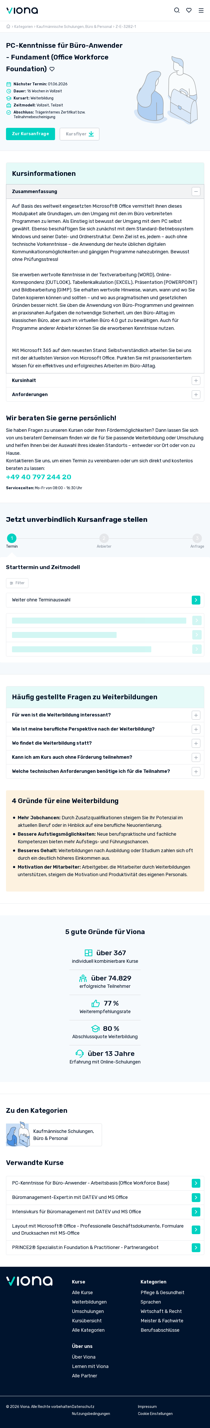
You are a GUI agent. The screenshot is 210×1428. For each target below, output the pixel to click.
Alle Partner (84, 1376)
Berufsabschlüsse (160, 1330)
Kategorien (23, 27)
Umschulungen (88, 1311)
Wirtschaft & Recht (161, 1311)
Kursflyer (80, 133)
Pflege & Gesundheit (162, 1292)
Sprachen (151, 1302)
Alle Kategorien (88, 1330)
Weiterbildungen (89, 1302)
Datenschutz (83, 1407)
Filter (17, 583)
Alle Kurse (82, 1292)
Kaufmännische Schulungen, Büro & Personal (74, 27)
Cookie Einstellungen (155, 1414)
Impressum (147, 1407)
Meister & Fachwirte (162, 1321)
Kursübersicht (87, 1321)
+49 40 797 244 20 (38, 477)
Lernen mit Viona (90, 1366)
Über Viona (83, 1357)
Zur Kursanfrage (30, 133)
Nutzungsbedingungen (91, 1414)
